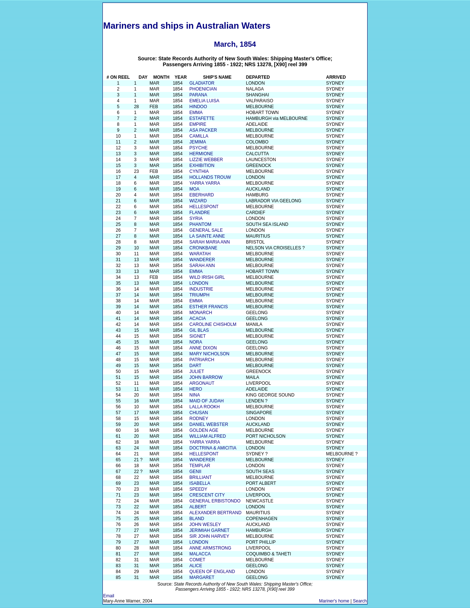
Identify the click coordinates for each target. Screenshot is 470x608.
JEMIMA (197, 142)
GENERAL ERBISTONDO (215, 501)
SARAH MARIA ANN (209, 242)
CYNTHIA (199, 171)
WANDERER (202, 259)
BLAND (196, 518)
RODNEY (198, 418)
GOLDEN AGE (203, 430)
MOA (194, 189)
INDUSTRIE (201, 289)
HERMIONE (201, 153)
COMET (197, 559)
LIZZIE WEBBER (206, 159)
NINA (194, 395)
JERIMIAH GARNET (209, 530)
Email (108, 595)
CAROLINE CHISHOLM (212, 324)
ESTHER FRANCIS (208, 306)
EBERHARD (201, 195)
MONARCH (200, 312)
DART (195, 365)
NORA (195, 342)
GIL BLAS (199, 330)
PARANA (198, 94)
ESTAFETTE (201, 118)
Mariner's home (334, 601)
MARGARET (201, 577)
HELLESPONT (203, 206)
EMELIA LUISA (204, 100)
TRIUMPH (199, 295)
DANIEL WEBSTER (208, 424)
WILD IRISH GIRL (207, 277)
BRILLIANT (200, 477)
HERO (195, 389)
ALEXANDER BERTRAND (215, 512)
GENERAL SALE (206, 230)
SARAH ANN (202, 265)
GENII (195, 471)
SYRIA (196, 218)
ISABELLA (199, 483)
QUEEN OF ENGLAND (212, 571)
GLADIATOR (201, 83)
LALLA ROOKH (204, 406)
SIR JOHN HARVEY (209, 536)
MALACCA (200, 554)
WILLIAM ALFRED (207, 436)
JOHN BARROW (206, 377)
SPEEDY (198, 489)
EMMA (196, 112)
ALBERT (197, 506)
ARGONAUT (201, 383)
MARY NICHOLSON (209, 353)
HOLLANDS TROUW (210, 177)
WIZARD (198, 200)
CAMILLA (198, 136)
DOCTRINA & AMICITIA (212, 448)
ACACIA (197, 318)
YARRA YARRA (204, 183)
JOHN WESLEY (205, 524)
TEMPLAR (199, 465)
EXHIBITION (201, 165)
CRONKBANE (203, 247)
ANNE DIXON (203, 348)
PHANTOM (200, 224)
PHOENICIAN (203, 89)
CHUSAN (198, 412)
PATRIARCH (201, 359)
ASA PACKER (203, 130)
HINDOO (198, 106)
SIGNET (197, 336)
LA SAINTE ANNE (207, 236)
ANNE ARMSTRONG (210, 548)
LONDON (198, 283)
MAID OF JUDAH (206, 400)
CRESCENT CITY (207, 495)
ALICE (195, 565)
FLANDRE (199, 212)
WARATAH (200, 253)
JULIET (196, 371)
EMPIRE (197, 124)
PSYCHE (198, 147)
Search (360, 601)
